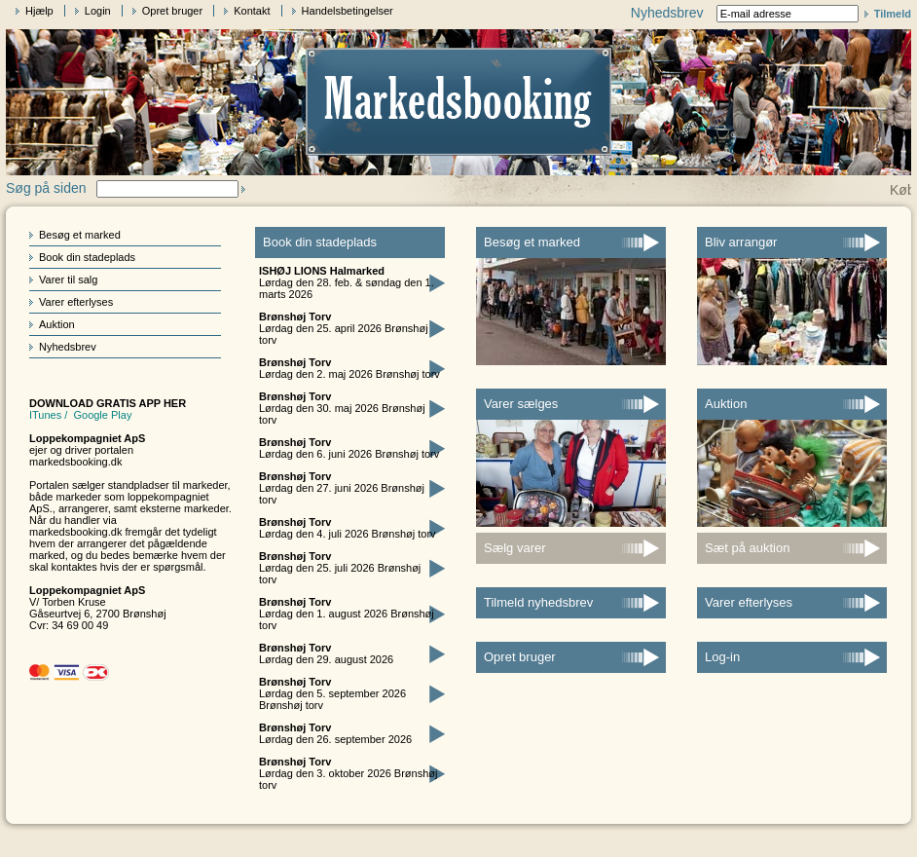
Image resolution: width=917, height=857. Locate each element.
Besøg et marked (80, 235)
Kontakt (252, 11)
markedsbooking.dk (75, 461)
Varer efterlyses (76, 302)
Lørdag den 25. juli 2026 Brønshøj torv (340, 567)
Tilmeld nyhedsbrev (538, 602)
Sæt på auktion (747, 547)
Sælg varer (515, 547)
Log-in (722, 657)
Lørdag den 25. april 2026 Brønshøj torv (343, 328)
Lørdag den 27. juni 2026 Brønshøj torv (341, 487)
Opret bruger (172, 11)
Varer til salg (68, 279)
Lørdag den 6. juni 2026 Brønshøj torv (349, 448)
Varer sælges (521, 403)
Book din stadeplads (87, 257)
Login (98, 11)
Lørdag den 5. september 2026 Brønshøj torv (332, 693)
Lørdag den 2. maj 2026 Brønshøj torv (349, 368)
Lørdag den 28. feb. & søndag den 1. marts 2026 (346, 282)
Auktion (57, 324)
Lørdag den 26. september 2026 (335, 733)
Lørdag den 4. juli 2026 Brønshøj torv (347, 528)
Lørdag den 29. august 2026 (326, 653)
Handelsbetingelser (347, 11)
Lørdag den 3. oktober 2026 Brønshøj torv (348, 773)
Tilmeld (892, 13)
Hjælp (39, 11)
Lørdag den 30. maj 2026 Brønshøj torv (342, 408)
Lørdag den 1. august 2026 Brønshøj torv (346, 613)
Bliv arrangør (741, 242)
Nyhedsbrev (67, 347)
